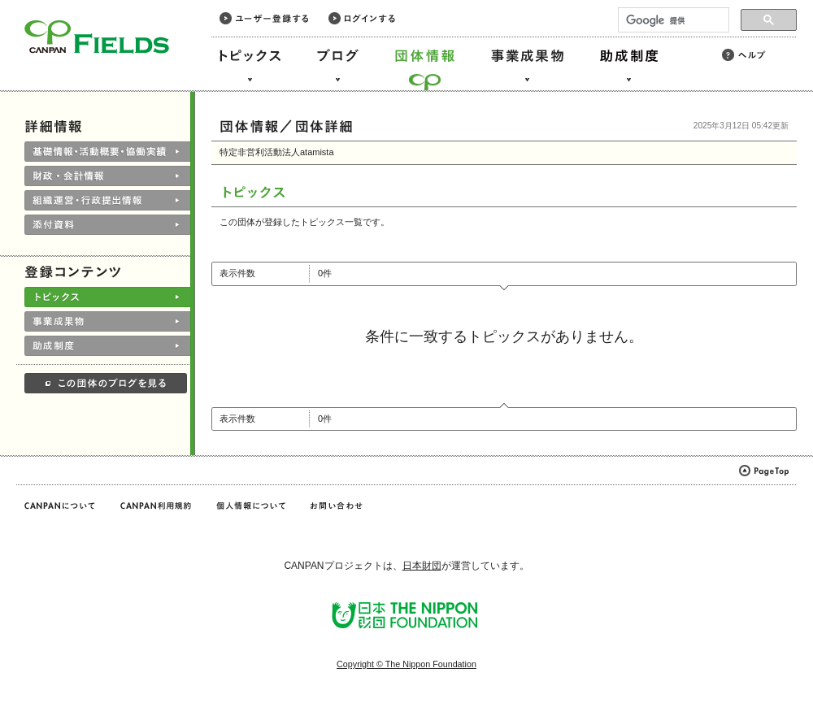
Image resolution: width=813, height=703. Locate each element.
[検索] (672, 20)
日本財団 (421, 565)
